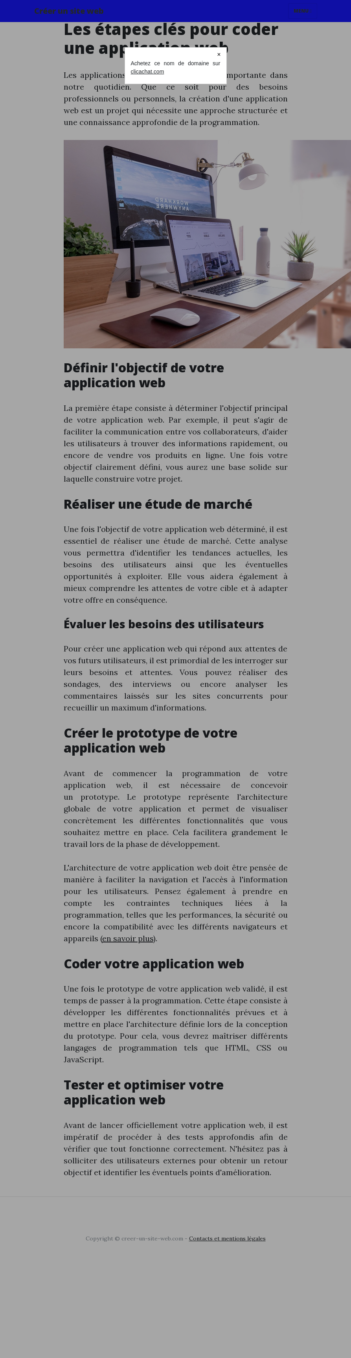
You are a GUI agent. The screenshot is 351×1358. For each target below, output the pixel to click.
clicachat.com (147, 71)
